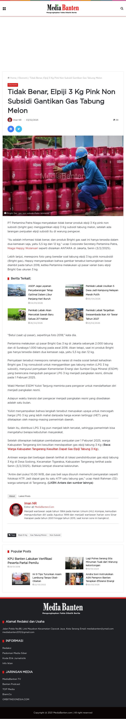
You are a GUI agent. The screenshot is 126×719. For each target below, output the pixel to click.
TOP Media (8, 689)
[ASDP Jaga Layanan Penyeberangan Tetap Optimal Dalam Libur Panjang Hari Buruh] (17, 290)
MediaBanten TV (11, 679)
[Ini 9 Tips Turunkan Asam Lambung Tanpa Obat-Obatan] (21, 579)
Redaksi (6, 648)
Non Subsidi (55, 535)
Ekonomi (23, 78)
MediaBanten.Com (44, 507)
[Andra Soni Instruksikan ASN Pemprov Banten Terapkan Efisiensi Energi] (74, 579)
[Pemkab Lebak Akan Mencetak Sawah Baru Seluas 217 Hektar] (17, 315)
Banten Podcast (11, 684)
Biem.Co (7, 695)
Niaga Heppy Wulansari (23, 248)
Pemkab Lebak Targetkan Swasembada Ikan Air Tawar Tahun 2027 (102, 315)
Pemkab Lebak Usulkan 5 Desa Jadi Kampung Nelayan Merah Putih (102, 290)
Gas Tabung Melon (38, 535)
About (12, 496)
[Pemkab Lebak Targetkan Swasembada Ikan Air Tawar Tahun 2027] (74, 315)
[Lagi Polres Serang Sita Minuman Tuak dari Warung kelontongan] (74, 563)
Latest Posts (25, 496)
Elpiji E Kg (22, 535)
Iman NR (18, 120)
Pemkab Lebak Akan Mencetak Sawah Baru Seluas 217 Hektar (40, 315)
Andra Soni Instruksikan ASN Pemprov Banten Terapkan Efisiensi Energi (100, 578)
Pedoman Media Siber (14, 653)
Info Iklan (7, 664)
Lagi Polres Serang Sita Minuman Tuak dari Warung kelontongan (101, 562)
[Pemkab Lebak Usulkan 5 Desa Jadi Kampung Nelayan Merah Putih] (74, 290)
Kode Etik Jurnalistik (14, 658)
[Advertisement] (63, 42)
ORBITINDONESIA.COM (15, 700)
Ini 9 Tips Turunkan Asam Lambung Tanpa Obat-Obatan (46, 578)
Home (12, 78)
